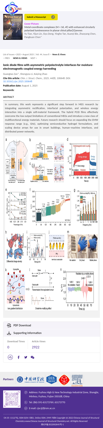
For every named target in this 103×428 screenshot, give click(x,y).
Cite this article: (12, 78)
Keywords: (8, 90)
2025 (18, 54)
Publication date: (12, 85)
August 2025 (28, 54)
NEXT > (34, 58)
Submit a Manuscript (36, 17)
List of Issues (8, 54)
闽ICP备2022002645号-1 (52, 424)
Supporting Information (27, 333)
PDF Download (22, 325)
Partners (8, 379)
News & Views (58, 54)
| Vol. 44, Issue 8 (41, 54)
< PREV (7, 58)
